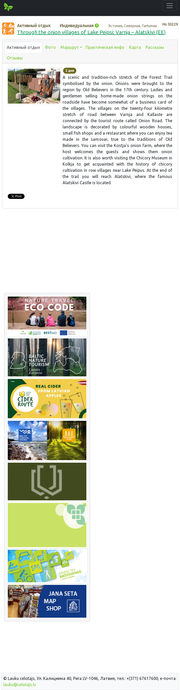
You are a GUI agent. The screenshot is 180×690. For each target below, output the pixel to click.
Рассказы (155, 47)
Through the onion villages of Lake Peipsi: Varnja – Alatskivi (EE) (91, 32)
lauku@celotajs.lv (19, 684)
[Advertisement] (90, 253)
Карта (135, 47)
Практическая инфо (105, 47)
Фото (50, 47)
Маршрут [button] (70, 47)
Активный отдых (23, 47)
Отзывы (15, 58)
